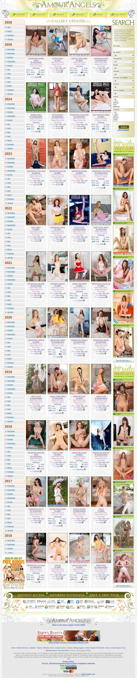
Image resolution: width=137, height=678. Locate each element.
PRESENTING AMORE (101, 340)
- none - (123, 101)
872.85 (42, 72)
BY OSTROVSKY (101, 60)
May (8, 78)
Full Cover (36, 68)
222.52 (42, 468)
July (8, 70)
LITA (36, 582)
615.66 (64, 352)
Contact (69, 648)
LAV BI (102, 522)
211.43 (85, 579)
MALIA (102, 131)
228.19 (86, 297)
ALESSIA (36, 240)
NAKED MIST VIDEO (79, 453)
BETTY (37, 522)
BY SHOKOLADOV (36, 117)
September (11, 61)
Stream (42, 70)
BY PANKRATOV (57, 117)
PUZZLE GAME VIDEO (58, 396)
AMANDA (80, 409)
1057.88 (33, 72)
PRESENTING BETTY (36, 509)
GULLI (80, 582)
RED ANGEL (58, 297)
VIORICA (80, 75)
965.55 (42, 466)
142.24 (107, 241)
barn (123, 105)
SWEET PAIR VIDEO (79, 284)
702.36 (97, 241)
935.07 (76, 577)
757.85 (32, 126)
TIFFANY (58, 128)
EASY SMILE (36, 227)
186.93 (64, 410)
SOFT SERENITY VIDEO (101, 115)
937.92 (54, 408)
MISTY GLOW (36, 396)
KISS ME (58, 565)
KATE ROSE (37, 184)
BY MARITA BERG (36, 398)
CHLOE (58, 525)
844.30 (75, 466)
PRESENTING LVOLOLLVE (101, 284)
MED (60, 68)
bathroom (123, 107)
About (108, 648)
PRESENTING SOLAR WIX (79, 115)
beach (123, 120)
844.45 (75, 72)
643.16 (42, 126)
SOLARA (80, 300)
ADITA (58, 240)
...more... (10, 552)
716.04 (107, 126)
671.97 (32, 128)
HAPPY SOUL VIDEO (101, 227)
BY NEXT (58, 60)
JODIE (101, 244)
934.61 (32, 74)
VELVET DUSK (79, 227)
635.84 (54, 354)
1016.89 (33, 468)
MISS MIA (36, 471)
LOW (64, 68)
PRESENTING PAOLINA (57, 171)
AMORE (36, 77)
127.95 (64, 354)
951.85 (76, 464)
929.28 (54, 520)
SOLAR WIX (80, 128)
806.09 (86, 577)
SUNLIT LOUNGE (79, 509)
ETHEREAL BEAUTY (58, 284)
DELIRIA (58, 578)
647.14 (107, 183)
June (9, 74)
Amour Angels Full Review (94, 648)
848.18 (32, 579)
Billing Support (79, 648)
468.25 (42, 128)
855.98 (86, 295)
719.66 (54, 352)
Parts (32, 70)
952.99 (76, 70)
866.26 (97, 126)
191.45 (42, 74)
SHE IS (101, 509)
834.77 (75, 579)
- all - (123, 99)
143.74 (107, 128)
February (10, 35)
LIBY (36, 409)
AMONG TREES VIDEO (58, 509)
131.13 (107, 185)
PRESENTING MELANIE (36, 284)
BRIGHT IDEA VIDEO (57, 340)
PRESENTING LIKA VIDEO (101, 171)
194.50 (64, 523)
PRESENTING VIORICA (36, 340)
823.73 (54, 523)
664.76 (97, 185)
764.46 (64, 408)
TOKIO (58, 356)
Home (13, 648)
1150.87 (33, 466)
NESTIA (102, 409)
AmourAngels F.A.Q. (118, 648)
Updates (33, 648)
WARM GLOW (101, 396)
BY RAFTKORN (36, 62)
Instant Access (60, 648)
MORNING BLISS (79, 396)
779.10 (86, 464)
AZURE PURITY (57, 58)
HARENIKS (58, 413)
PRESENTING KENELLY (79, 340)
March (9, 31)
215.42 (42, 579)
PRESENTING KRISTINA (101, 453)
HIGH (56, 68)
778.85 (86, 70)
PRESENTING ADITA (58, 227)
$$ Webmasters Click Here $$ (56, 651)
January (10, 39)
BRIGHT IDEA (101, 565)
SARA (101, 72)
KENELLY (80, 355)
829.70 (54, 410)
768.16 (97, 128)
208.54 (86, 72)
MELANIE (37, 297)
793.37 (97, 239)
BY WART (79, 60)
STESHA (58, 72)
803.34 (42, 577)
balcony (123, 103)
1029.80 (76, 295)
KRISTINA (80, 240)
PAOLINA (58, 184)
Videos (39, 648)
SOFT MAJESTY (57, 115)
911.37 (75, 297)
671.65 (107, 239)
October (10, 57)
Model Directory (22, 648)
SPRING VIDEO (36, 115)
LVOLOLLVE (101, 297)
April (9, 27)
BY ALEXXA (36, 173)
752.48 (97, 183)
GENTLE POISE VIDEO (79, 58)
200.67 (86, 466)
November (11, 53)
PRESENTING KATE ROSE (36, 171)
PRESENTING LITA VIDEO (36, 565)
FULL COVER (59, 70)
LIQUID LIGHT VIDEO (79, 565)
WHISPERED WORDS (79, 171)
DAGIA (58, 466)
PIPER (36, 131)
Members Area (48, 648)
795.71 (64, 520)
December (11, 49)
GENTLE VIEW (58, 453)
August (9, 65)
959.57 (32, 577)
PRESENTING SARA (101, 58)
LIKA (101, 187)
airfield (123, 116)
